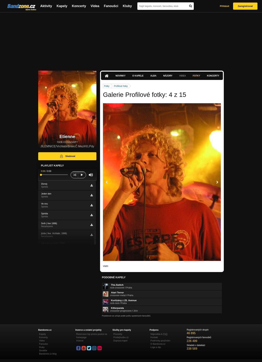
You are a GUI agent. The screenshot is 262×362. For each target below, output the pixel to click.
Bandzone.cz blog (47, 354)
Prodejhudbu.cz (120, 337)
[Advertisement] (131, 39)
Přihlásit (224, 6)
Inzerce (79, 340)
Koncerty (79, 6)
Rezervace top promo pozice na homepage (91, 336)
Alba (153, 75)
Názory (167, 75)
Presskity (117, 334)
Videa (95, 6)
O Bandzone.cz (157, 344)
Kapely (62, 6)
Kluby (127, 6)
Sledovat (67, 156)
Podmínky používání (160, 340)
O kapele (137, 75)
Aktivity (46, 6)
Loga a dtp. (155, 347)
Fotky (196, 75)
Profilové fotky (121, 86)
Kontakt (154, 337)
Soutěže (43, 350)
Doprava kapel (120, 340)
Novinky (121, 75)
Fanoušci (111, 6)
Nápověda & (158, 334)
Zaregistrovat (245, 6)
